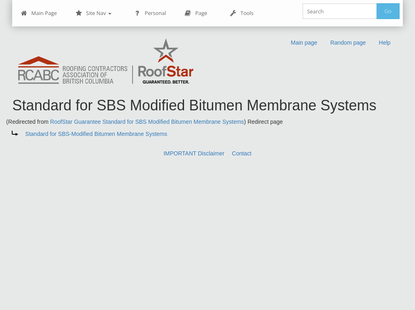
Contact (241, 153)
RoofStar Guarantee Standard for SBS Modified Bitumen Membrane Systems (147, 121)
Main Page (39, 13)
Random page (348, 42)
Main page (304, 42)
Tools (241, 13)
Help (385, 42)
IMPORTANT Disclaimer (193, 153)
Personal (150, 13)
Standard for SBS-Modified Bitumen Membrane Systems (96, 134)
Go (388, 11)
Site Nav (93, 13)
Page (196, 13)
